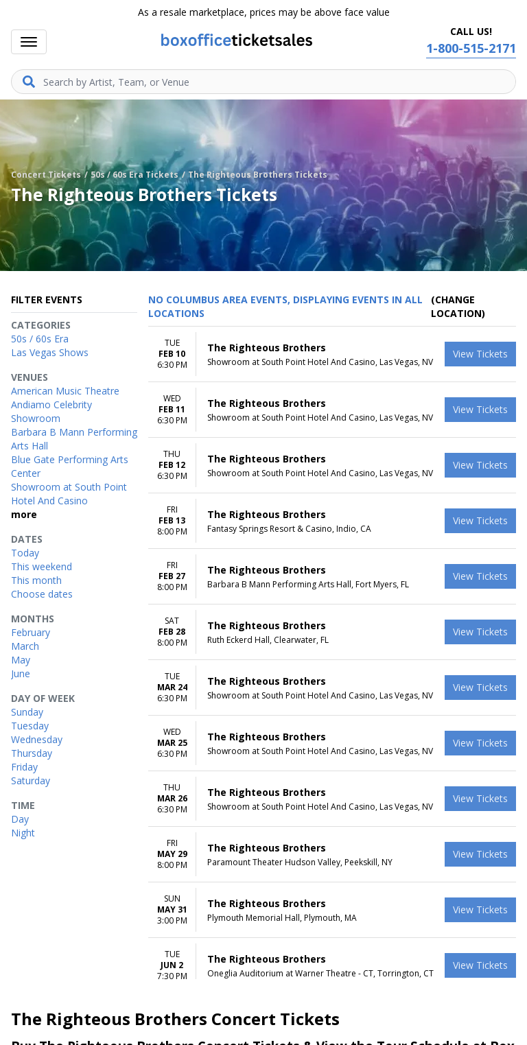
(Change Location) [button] (458, 306)
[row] (332, 354)
